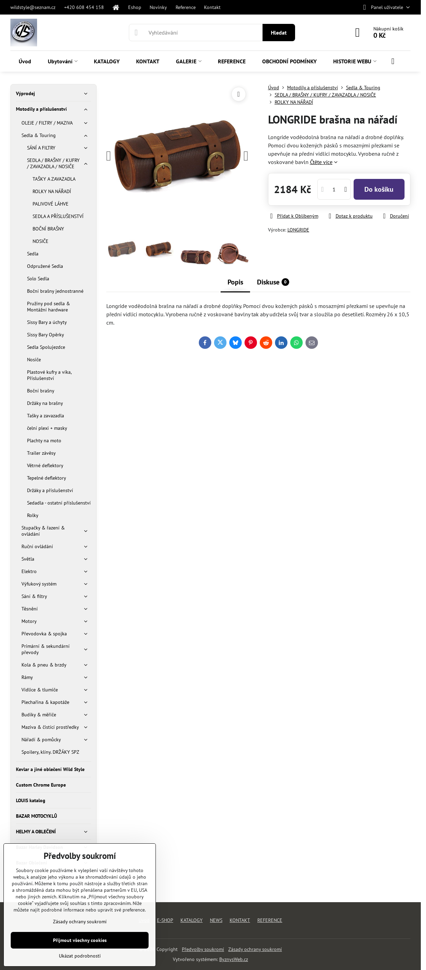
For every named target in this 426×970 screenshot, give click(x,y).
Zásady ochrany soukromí (255, 949)
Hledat (279, 32)
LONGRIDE (298, 230)
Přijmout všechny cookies (80, 940)
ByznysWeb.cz (233, 959)
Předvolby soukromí (203, 949)
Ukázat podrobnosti (80, 956)
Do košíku (378, 189)
